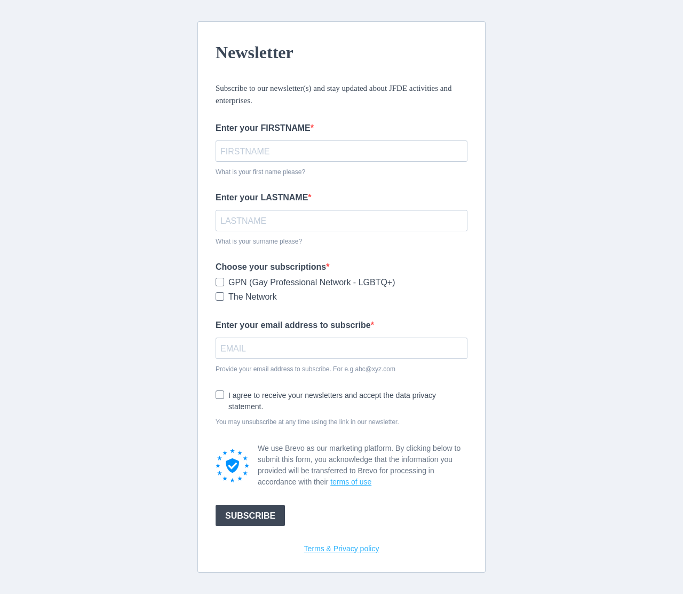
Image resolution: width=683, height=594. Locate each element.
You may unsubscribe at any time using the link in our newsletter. (307, 422)
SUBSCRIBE (250, 515)
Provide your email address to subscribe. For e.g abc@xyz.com (305, 369)
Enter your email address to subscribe (293, 325)
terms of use (350, 482)
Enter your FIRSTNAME (263, 127)
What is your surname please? (259, 241)
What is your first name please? (260, 172)
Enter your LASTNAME (262, 197)
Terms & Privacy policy (341, 548)
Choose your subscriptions (271, 266)
